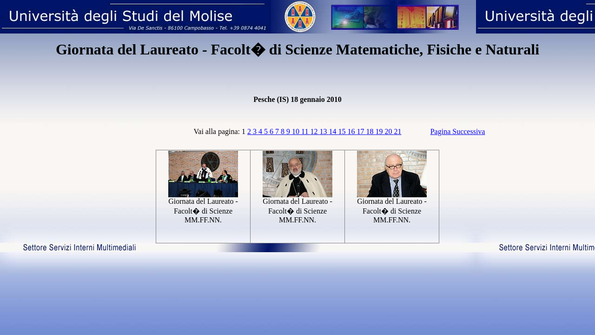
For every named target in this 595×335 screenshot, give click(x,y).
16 (352, 131)
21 (397, 131)
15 (342, 131)
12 (314, 131)
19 (379, 131)
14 (333, 131)
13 (324, 131)
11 (305, 131)
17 (361, 131)
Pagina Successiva (457, 131)
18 (370, 131)
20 (389, 131)
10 (296, 131)
